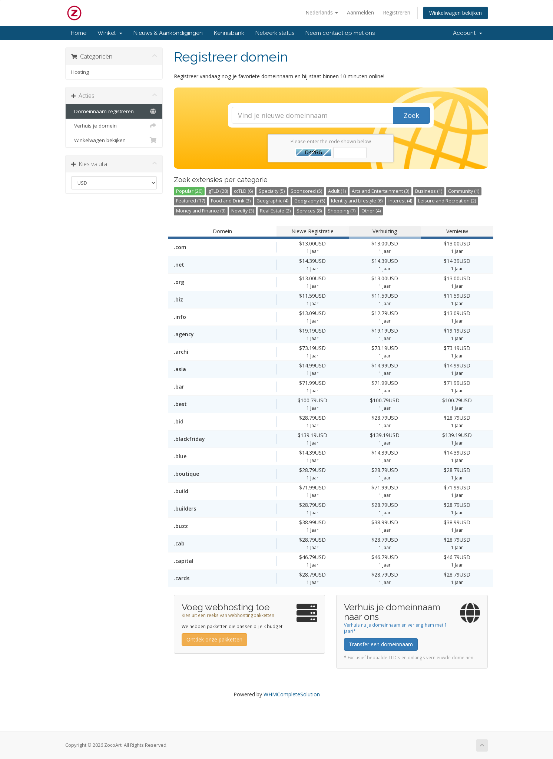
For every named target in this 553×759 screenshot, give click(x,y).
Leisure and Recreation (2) (447, 201)
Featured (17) (190, 201)
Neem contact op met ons (340, 33)
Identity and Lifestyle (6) (357, 201)
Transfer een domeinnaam (381, 644)
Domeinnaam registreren (114, 111)
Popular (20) (189, 191)
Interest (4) (400, 201)
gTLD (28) (218, 191)
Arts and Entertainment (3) (380, 191)
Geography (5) (309, 201)
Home (78, 33)
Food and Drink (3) (231, 201)
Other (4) (371, 211)
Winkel (109, 33)
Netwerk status (274, 33)
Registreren (396, 12)
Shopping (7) (341, 211)
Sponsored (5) (306, 191)
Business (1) (428, 191)
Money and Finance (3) (200, 211)
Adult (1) (337, 191)
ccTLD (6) (243, 191)
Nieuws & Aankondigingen (168, 33)
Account (467, 33)
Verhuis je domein (114, 125)
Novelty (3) (242, 211)
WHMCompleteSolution (292, 694)
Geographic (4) (272, 201)
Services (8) (309, 211)
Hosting (80, 72)
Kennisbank (229, 33)
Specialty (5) (272, 191)
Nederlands (321, 12)
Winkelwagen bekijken (455, 12)
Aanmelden (360, 12)
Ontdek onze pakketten (214, 639)
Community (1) (463, 191)
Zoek (411, 115)
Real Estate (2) (275, 211)
